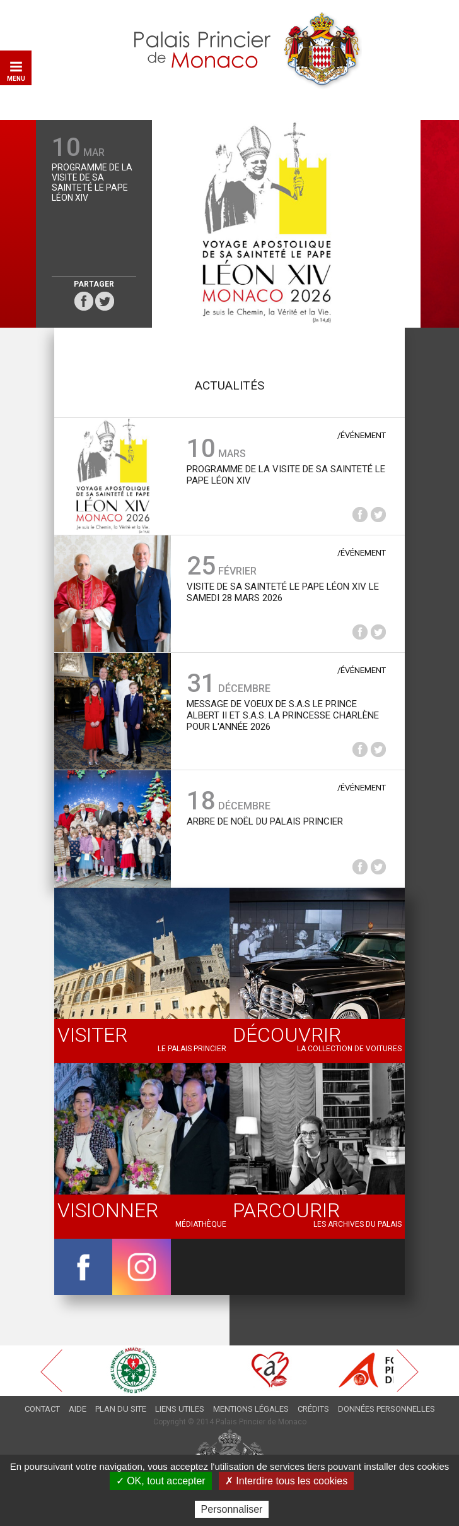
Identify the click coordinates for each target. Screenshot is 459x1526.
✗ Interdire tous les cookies (286, 1480)
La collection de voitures (317, 1038)
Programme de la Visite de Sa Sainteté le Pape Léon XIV (92, 182)
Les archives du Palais (317, 1213)
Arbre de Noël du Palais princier (265, 821)
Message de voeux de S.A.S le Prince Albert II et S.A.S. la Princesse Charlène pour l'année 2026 (283, 715)
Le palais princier (141, 1038)
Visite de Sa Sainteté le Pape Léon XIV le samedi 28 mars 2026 (283, 592)
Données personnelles (386, 1409)
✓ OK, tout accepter (161, 1480)
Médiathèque (141, 1213)
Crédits (313, 1409)
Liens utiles (179, 1409)
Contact (42, 1409)
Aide (77, 1409)
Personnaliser (232, 1509)
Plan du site (120, 1409)
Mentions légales (251, 1409)
